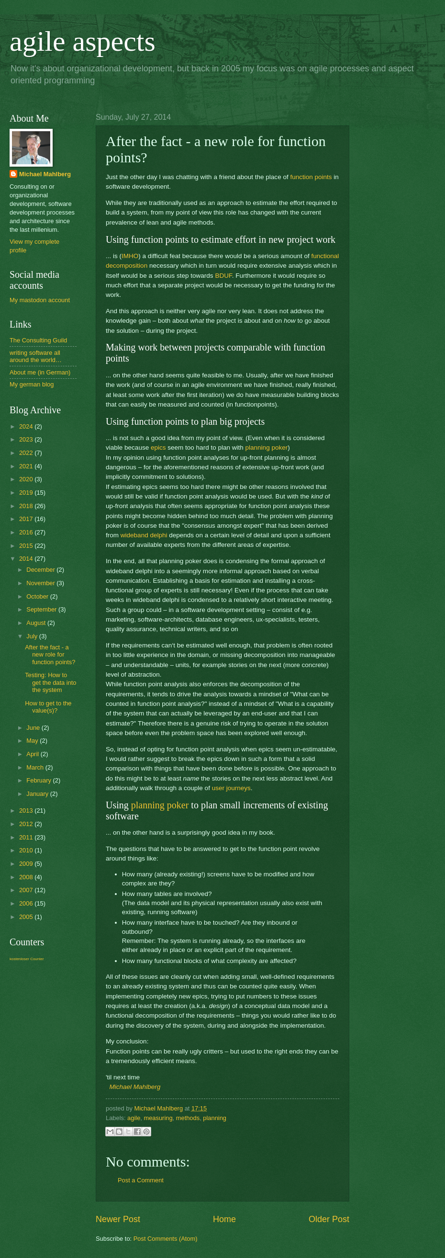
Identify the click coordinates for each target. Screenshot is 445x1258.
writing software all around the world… (36, 356)
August (36, 622)
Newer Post (118, 1219)
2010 (26, 850)
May (33, 740)
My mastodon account (40, 300)
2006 (26, 903)
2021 (26, 466)
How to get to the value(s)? (48, 707)
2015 (26, 545)
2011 (26, 837)
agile (133, 1118)
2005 (26, 916)
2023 (26, 439)
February (39, 780)
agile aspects (83, 41)
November (41, 583)
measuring (158, 1118)
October (38, 596)
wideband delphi (144, 535)
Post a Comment (141, 1180)
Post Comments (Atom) (166, 1238)
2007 (26, 890)
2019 (26, 492)
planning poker (266, 447)
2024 (26, 426)
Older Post (329, 1219)
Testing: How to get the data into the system (50, 682)
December (41, 569)
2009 (26, 863)
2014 (26, 558)
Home (224, 1219)
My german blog (32, 384)
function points (311, 177)
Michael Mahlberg (135, 1086)
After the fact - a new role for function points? (50, 655)
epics (158, 447)
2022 (26, 452)
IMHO (130, 256)
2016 (26, 532)
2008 (26, 877)
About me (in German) (40, 372)
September (42, 609)
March (35, 767)
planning (214, 1118)
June (34, 727)
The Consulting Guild (38, 340)
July (32, 636)
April (33, 754)
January (38, 793)
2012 (26, 823)
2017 (26, 518)
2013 (26, 810)
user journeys (231, 788)
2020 (26, 479)
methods (188, 1118)
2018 (26, 506)
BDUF (223, 275)
